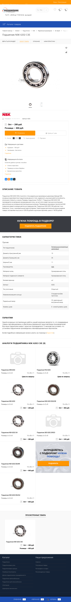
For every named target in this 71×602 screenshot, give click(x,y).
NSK (50, 267)
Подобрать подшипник (35, 226)
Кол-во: (9, 138)
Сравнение (18, 599)
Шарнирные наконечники (9, 586)
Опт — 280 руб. (13, 125)
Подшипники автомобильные (10, 577)
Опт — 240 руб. (27, 406)
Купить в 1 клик (51, 133)
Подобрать (53, 462)
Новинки (38, 560)
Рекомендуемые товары (43, 570)
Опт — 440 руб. (27, 469)
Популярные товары (41, 563)
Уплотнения (5, 583)
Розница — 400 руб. (14, 128)
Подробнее (8, 153)
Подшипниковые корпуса (9, 567)
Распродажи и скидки (42, 567)
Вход (55, 2)
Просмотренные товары (35, 513)
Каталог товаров (11, 24)
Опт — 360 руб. (63, 406)
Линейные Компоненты (9, 570)
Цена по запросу (28, 375)
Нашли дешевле (29, 138)
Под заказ (42, 138)
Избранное (36, 599)
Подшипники (6, 560)
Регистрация (62, 2)
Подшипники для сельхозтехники (12, 580)
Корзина (54, 599)
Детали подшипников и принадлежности (14, 573)
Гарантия (50, 331)
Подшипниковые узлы (8, 563)
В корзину (20, 133)
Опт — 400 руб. (27, 500)
